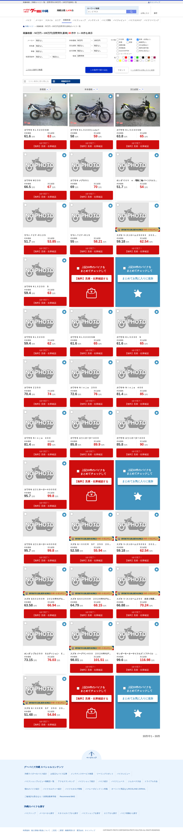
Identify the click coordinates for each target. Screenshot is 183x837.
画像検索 (66, 20)
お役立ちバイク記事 (58, 774)
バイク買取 (106, 20)
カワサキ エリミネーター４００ (84, 438)
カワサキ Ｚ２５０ (32, 387)
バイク (28, 20)
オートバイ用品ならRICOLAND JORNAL (128, 789)
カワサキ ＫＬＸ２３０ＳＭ (36, 130)
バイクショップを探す (91, 813)
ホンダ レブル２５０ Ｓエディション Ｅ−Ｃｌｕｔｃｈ (45, 653)
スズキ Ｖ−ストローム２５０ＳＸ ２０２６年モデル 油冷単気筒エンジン (137, 544)
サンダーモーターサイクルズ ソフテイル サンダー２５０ (137, 653)
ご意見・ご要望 (57, 830)
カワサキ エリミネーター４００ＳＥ (40, 489)
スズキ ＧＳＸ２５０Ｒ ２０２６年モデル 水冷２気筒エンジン (45, 599)
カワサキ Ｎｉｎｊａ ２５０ (83, 387)
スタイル (49, 20)
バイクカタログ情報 (73, 789)
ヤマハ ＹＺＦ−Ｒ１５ (80, 235)
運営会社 (80, 830)
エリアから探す (110, 813)
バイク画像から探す (129, 813)
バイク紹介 (103, 781)
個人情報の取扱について (40, 830)
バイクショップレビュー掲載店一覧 (39, 781)
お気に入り (145, 13)
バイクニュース (117, 781)
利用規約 (26, 830)
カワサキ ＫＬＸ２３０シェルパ (84, 130)
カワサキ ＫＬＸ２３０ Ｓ (36, 286)
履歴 (155, 13)
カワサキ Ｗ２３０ (32, 180)
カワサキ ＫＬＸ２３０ (34, 337)
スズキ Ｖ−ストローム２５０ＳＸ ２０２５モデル (137, 235)
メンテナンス (93, 20)
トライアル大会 (151, 781)
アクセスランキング (66, 781)
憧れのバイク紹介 (32, 789)
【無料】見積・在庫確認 (44, 144)
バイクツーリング (151, 20)
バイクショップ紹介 (86, 781)
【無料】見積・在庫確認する (91, 278)
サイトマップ (154, 2)
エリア (58, 20)
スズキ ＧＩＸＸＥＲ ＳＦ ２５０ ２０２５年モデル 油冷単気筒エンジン (45, 708)
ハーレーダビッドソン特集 (96, 789)
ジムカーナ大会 (134, 781)
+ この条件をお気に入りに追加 (142, 70)
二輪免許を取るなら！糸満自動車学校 (40, 796)
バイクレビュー (119, 20)
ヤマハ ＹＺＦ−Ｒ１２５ (35, 235)
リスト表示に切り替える (38, 81)
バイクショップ (79, 20)
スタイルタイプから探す (68, 813)
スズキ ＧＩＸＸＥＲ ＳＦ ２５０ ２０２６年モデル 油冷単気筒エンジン (91, 544)
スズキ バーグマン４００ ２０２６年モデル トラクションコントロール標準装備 (91, 653)
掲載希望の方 (70, 830)
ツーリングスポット (105, 774)
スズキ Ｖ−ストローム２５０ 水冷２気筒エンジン (137, 599)
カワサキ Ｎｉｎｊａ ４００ (130, 387)
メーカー (39, 20)
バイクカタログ (135, 20)
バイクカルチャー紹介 (52, 789)
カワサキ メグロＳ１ (79, 180)
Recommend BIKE (67, 796)
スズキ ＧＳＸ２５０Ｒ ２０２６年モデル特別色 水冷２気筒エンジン (91, 599)
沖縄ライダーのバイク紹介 (36, 774)
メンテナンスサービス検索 (82, 774)
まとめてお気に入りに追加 (137, 278)
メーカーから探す (46, 813)
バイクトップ (30, 813)
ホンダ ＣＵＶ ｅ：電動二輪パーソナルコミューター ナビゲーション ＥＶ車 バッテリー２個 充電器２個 (137, 180)
